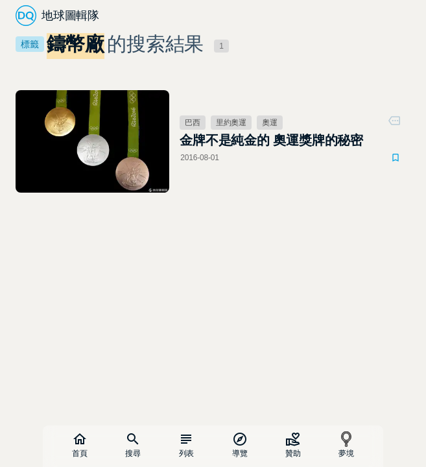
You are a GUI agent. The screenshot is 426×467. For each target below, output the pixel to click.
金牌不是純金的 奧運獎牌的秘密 (271, 140)
